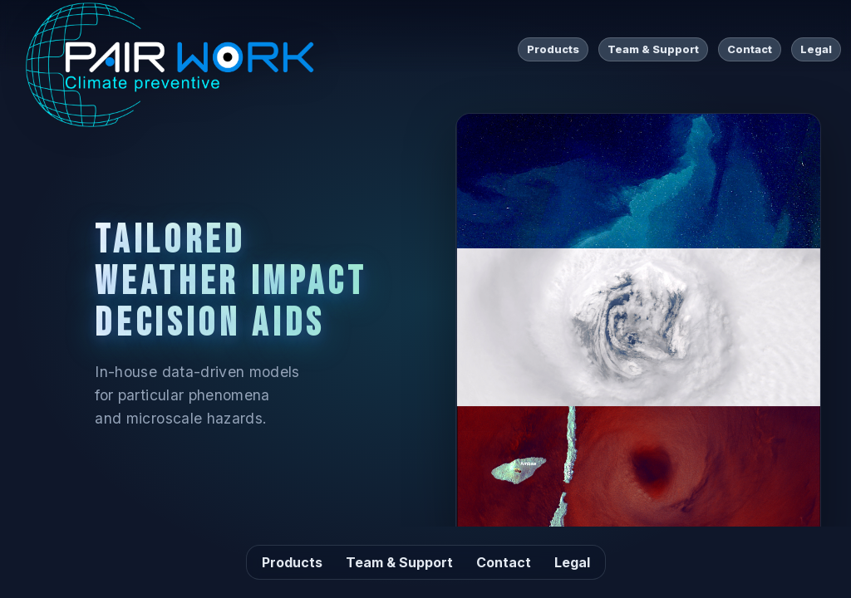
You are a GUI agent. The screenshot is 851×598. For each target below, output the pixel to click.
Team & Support (653, 49)
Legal (816, 49)
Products (553, 49)
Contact (749, 49)
